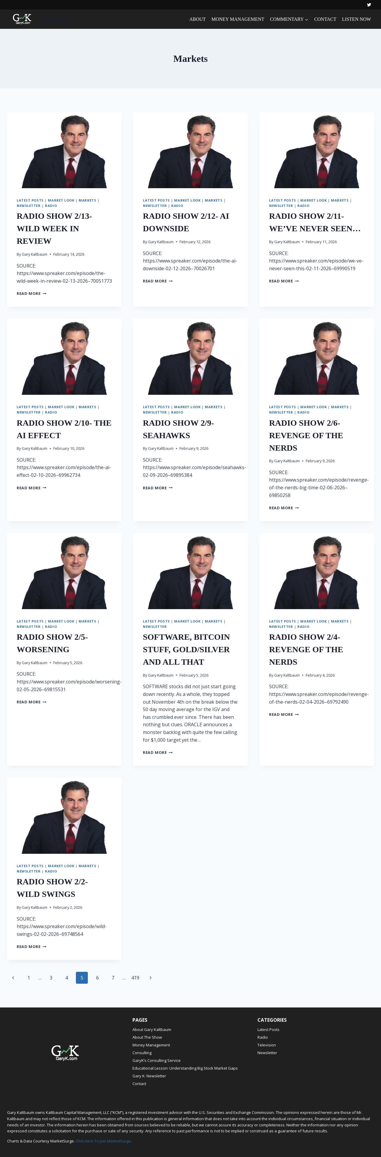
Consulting (142, 1052)
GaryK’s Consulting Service (156, 1060)
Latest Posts (30, 200)
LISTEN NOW (356, 19)
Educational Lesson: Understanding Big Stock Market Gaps (185, 1068)
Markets (87, 200)
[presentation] (64, 150)
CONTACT (325, 19)
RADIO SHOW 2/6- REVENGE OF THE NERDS (306, 435)
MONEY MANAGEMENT (237, 19)
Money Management (151, 1045)
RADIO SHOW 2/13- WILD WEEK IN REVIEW (54, 228)
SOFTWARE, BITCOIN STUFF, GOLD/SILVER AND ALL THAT (186, 649)
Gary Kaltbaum (34, 254)
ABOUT (197, 19)
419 (135, 977)
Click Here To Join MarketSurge (103, 1141)
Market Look (61, 200)
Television (266, 1045)
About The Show (147, 1037)
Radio (51, 205)
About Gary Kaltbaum (151, 1029)
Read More (31, 293)
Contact (139, 1083)
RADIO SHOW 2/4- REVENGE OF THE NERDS (306, 649)
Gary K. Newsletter (149, 1076)
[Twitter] (369, 5)
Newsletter (29, 205)
